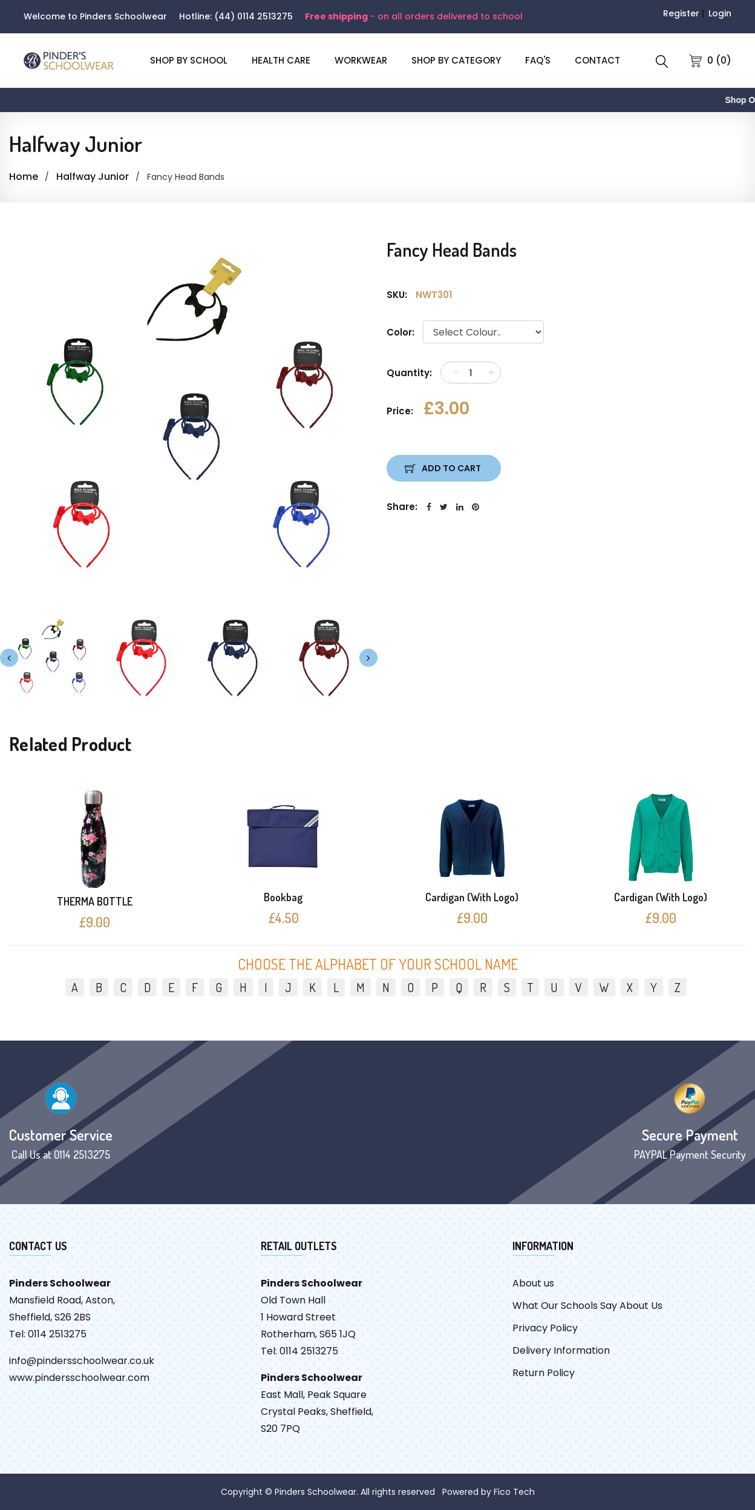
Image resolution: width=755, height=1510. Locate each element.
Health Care (281, 60)
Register (681, 13)
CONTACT (597, 60)
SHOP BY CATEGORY (456, 60)
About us (533, 1283)
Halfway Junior (92, 177)
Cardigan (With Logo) (471, 897)
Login (719, 13)
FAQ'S (538, 60)
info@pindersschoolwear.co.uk (81, 1361)
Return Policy (543, 1373)
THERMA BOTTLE (94, 901)
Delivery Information (561, 1350)
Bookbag (283, 897)
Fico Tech (514, 1492)
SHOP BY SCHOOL (188, 60)
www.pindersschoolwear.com (79, 1378)
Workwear (361, 60)
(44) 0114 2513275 (253, 16)
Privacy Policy (545, 1328)
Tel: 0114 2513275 (48, 1334)
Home (23, 177)
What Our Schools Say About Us (587, 1306)
